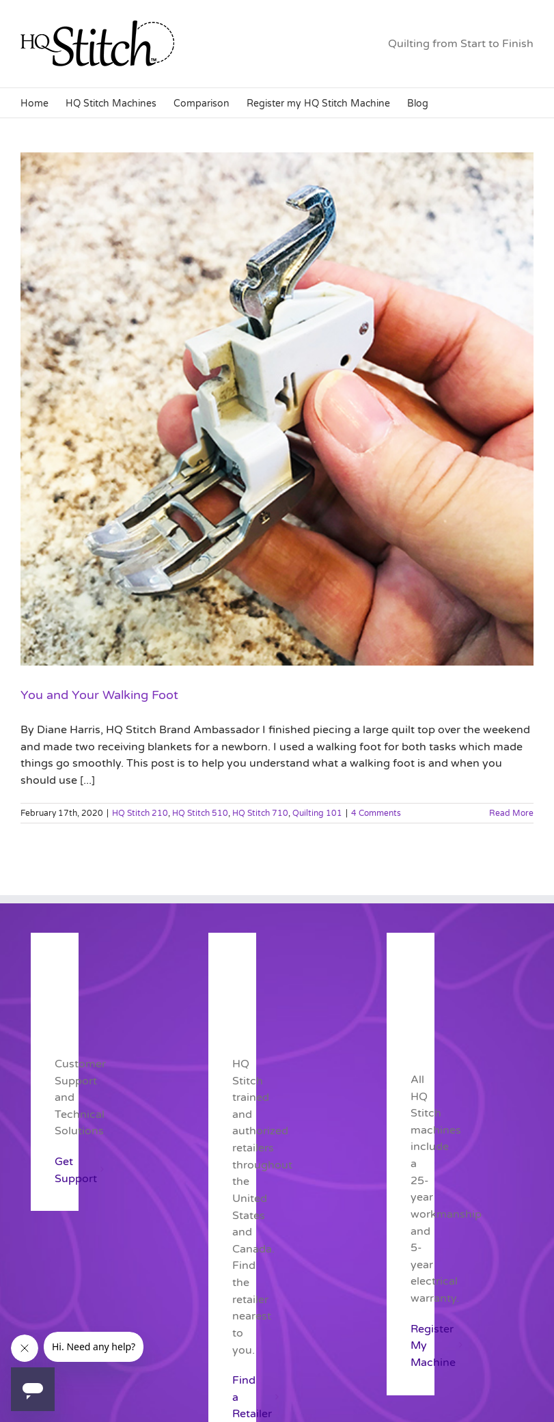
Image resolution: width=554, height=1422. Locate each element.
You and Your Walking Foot (99, 694)
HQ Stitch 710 (260, 813)
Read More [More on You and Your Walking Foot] (511, 813)
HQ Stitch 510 (200, 813)
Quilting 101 (317, 813)
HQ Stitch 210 (140, 813)
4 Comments (376, 813)
